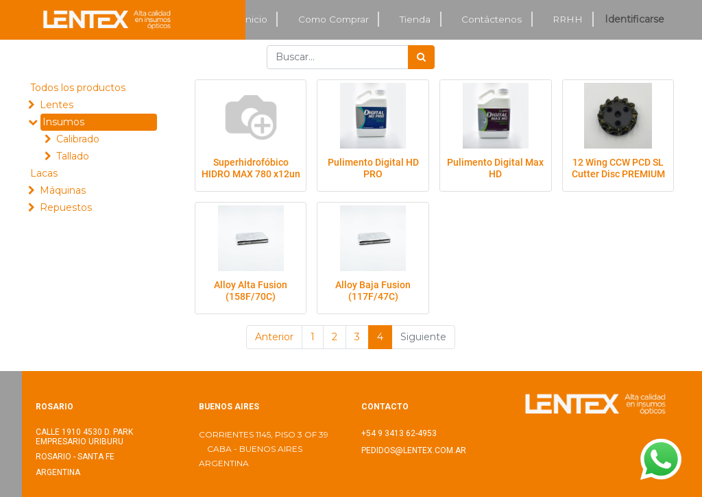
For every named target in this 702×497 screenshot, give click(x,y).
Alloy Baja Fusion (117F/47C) (373, 290)
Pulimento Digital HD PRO (373, 168)
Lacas (44, 173)
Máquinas (63, 190)
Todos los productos (77, 87)
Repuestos (66, 207)
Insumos (63, 122)
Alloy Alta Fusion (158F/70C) (250, 290)
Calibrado (77, 139)
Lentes (56, 105)
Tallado (72, 156)
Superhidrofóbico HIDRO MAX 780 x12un (251, 168)
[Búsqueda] (421, 57)
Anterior (274, 337)
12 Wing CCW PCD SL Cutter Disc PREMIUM (618, 168)
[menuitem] (255, 19)
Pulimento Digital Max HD (495, 168)
